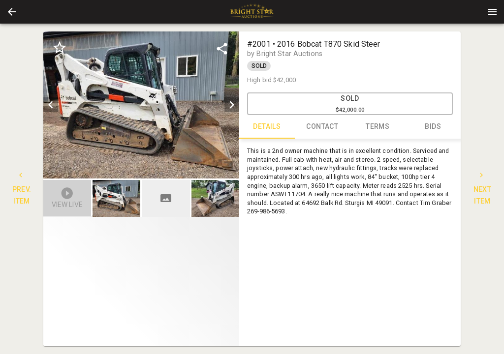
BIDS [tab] (433, 127)
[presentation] (252, 12)
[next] (231, 104)
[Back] (12, 12)
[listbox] (141, 104)
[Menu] (492, 12)
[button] (12, 12)
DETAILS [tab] (267, 127)
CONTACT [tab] (322, 127)
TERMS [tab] (378, 127)
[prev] (50, 104)
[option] (141, 104)
